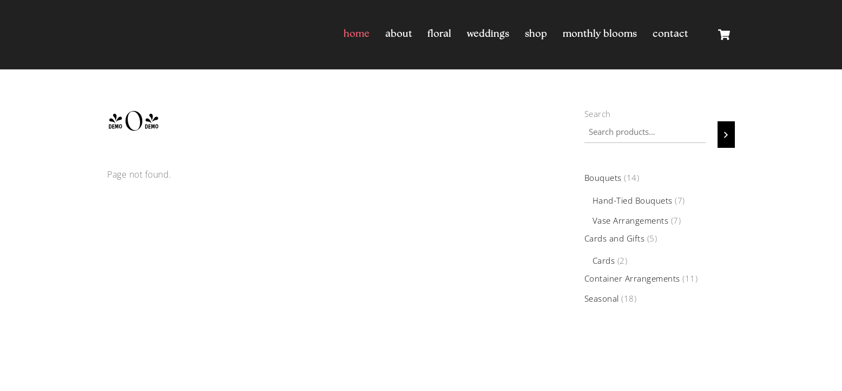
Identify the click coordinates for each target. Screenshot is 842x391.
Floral (439, 34)
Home (357, 34)
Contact (670, 34)
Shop (536, 34)
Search (597, 113)
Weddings (488, 34)
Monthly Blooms (600, 34)
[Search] (726, 134)
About (398, 34)
